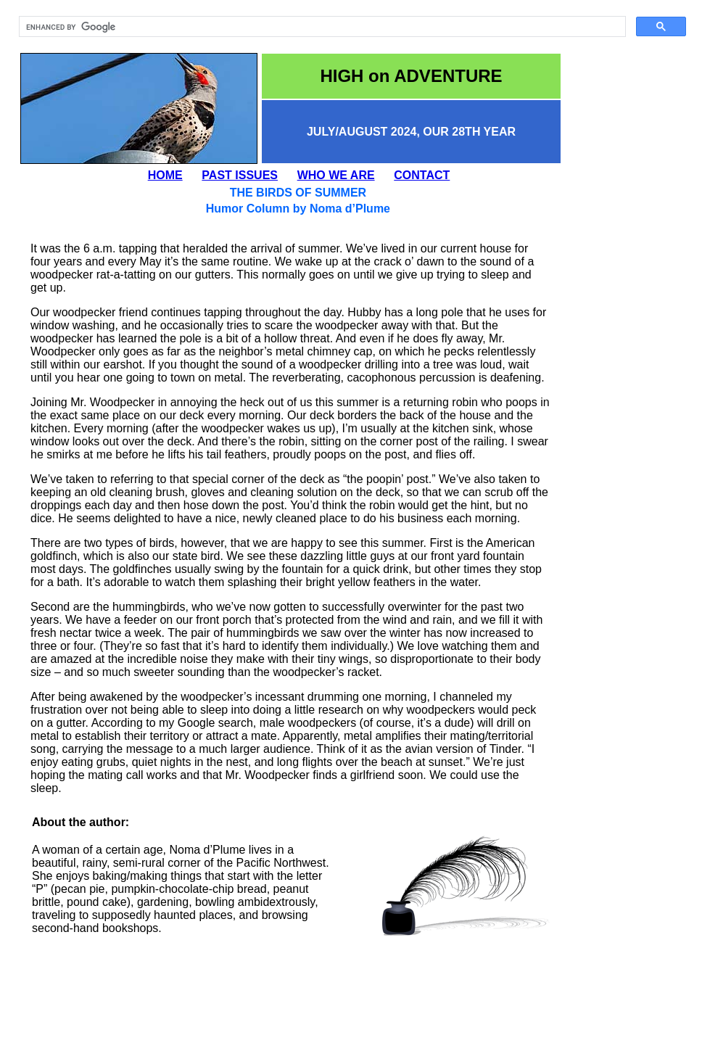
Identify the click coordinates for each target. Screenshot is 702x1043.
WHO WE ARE (336, 175)
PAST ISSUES (240, 175)
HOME (165, 175)
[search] (321, 26)
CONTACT (422, 175)
